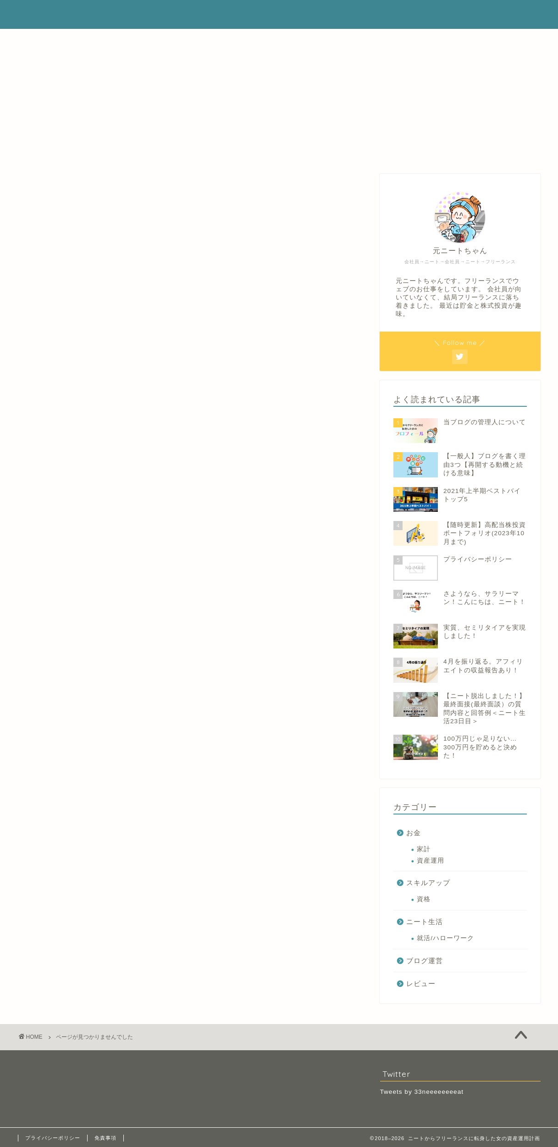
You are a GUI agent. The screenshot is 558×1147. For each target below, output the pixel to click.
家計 (424, 849)
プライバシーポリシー (52, 1138)
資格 (424, 899)
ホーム (250, 40)
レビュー (70, 631)
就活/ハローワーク (445, 938)
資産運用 (430, 860)
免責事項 (105, 1138)
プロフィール (299, 40)
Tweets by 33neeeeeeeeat (422, 1091)
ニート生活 (74, 606)
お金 (62, 582)
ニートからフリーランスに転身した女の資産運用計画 (279, 14)
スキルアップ (78, 594)
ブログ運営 (74, 619)
